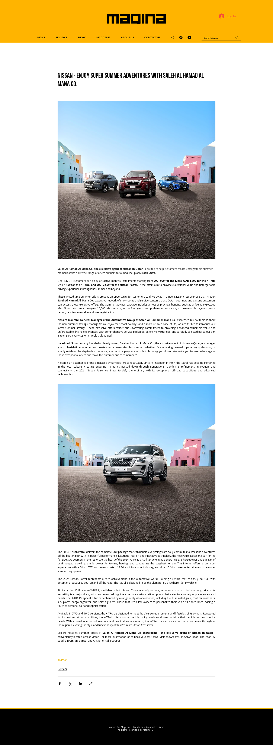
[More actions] (212, 65)
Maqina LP (149, 730)
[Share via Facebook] (60, 684)
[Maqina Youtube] (189, 37)
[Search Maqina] (215, 38)
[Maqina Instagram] (172, 37)
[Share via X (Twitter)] (70, 684)
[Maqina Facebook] (181, 37)
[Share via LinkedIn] (80, 684)
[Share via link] (91, 684)
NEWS (62, 669)
